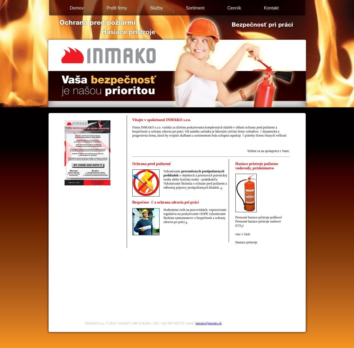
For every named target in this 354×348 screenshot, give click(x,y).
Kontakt (271, 8)
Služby (156, 8)
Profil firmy (117, 8)
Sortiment (195, 8)
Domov (77, 8)
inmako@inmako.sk (208, 323)
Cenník (234, 8)
